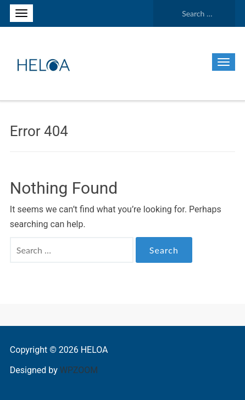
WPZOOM (79, 370)
